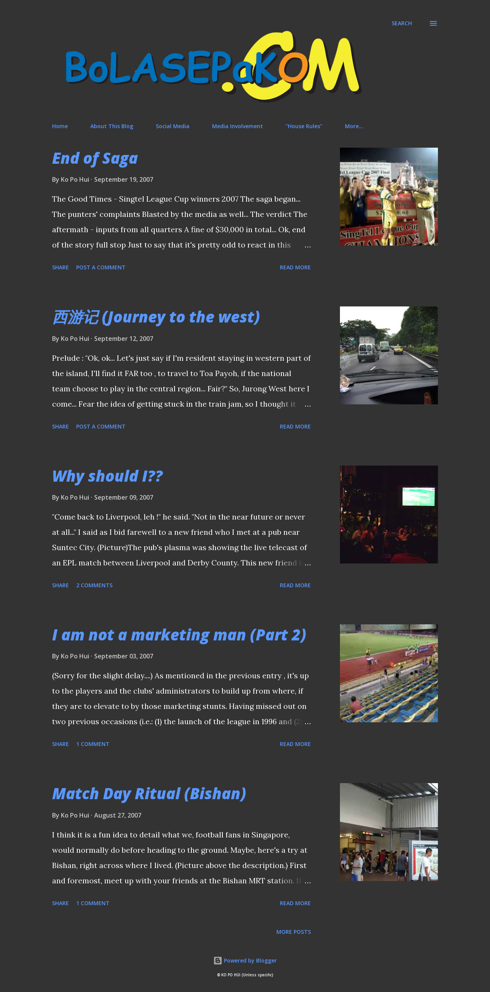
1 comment (92, 744)
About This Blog (111, 126)
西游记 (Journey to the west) (156, 316)
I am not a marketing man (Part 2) (179, 634)
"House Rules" (304, 126)
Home (60, 126)
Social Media (172, 126)
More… (354, 126)
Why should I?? (107, 475)
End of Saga (95, 157)
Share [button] (60, 267)
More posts (293, 931)
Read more (295, 267)
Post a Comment (101, 267)
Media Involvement (237, 126)
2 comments (94, 585)
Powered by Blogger (245, 960)
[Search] (402, 23)
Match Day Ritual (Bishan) (149, 793)
